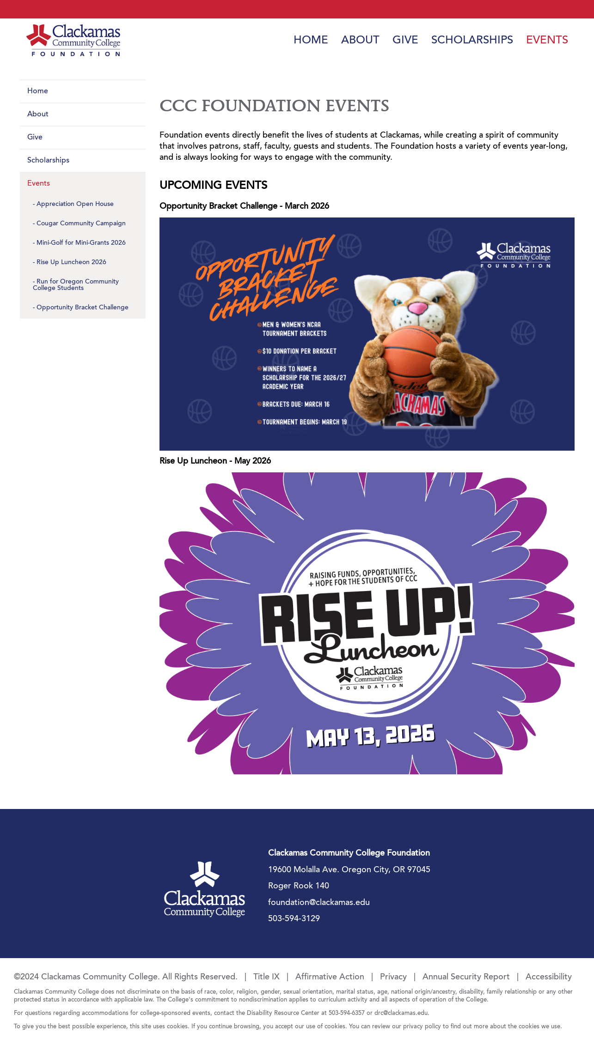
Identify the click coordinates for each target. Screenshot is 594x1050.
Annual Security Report (466, 977)
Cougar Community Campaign (81, 224)
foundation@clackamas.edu (319, 903)
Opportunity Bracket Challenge (83, 308)
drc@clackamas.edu (401, 1013)
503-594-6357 (347, 1013)
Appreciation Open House (75, 204)
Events (547, 40)
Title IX (266, 977)
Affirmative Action (329, 977)
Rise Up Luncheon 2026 (71, 262)
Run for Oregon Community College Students (76, 285)
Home (311, 40)
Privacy (393, 977)
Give (405, 40)
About (360, 40)
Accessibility (549, 977)
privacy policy (422, 1027)
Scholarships (472, 40)
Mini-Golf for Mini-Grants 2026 (81, 243)
